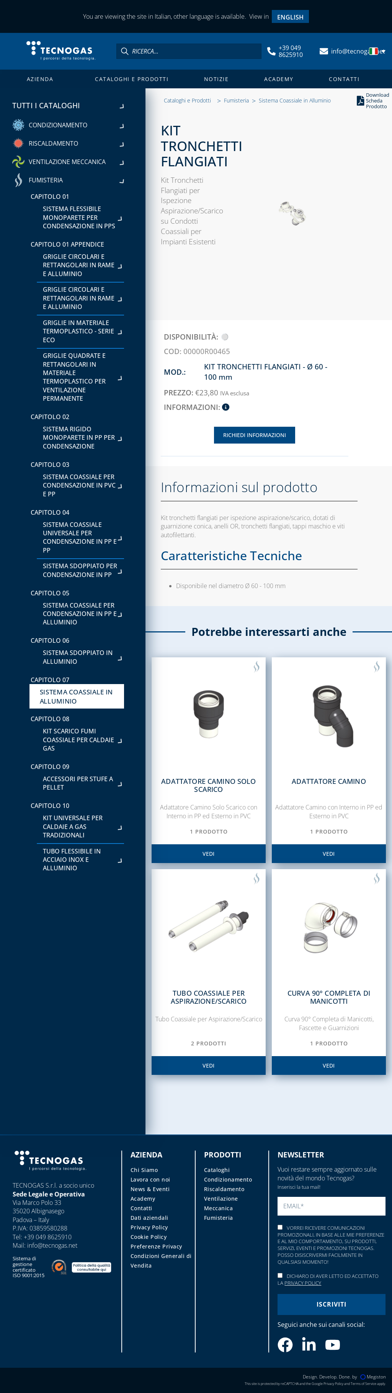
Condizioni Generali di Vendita (161, 1260)
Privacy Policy (149, 1227)
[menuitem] (290, 16)
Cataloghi (217, 1170)
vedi (208, 853)
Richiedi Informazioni (254, 435)
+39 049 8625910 (291, 51)
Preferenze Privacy (156, 1246)
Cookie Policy (149, 1236)
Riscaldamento (224, 1189)
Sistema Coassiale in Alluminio (295, 100)
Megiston (373, 1376)
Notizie (216, 79)
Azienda (40, 79)
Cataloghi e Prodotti (131, 79)
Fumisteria (236, 100)
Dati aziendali (149, 1217)
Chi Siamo (144, 1170)
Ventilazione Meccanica (221, 1203)
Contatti (344, 79)
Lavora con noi (150, 1179)
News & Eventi (150, 1189)
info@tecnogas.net (358, 51)
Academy (279, 79)
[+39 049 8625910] (271, 51)
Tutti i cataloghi (68, 105)
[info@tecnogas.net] (324, 51)
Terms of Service (363, 1383)
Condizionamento (228, 1179)
